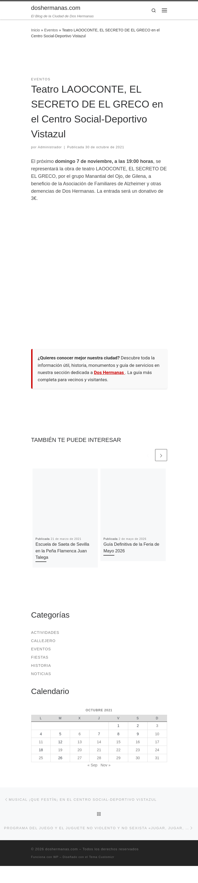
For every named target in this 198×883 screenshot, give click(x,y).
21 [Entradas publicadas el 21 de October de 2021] (99, 750)
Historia (41, 665)
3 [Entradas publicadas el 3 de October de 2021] (157, 726)
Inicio (35, 30)
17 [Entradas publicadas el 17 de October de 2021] (157, 742)
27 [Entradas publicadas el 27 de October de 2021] (80, 758)
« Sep (92, 765)
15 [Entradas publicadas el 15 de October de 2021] (118, 742)
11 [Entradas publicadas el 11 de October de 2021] (41, 742)
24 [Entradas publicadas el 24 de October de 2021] (157, 750)
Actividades (45, 632)
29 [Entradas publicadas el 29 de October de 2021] (118, 758)
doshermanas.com (61, 849)
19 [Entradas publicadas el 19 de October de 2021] (60, 750)
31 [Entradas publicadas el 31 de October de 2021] (157, 758)
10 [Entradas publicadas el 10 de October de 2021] (157, 734)
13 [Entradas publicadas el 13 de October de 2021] (80, 742)
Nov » (105, 765)
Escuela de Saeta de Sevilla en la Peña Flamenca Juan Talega (62, 551)
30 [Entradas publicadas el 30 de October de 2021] (138, 758)
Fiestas (40, 657)
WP (56, 857)
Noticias (41, 674)
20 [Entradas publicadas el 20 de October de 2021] (80, 750)
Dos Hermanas (109, 372)
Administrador (50, 147)
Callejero (43, 641)
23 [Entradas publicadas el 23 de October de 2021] (138, 750)
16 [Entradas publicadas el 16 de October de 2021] (138, 742)
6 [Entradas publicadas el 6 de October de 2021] (80, 734)
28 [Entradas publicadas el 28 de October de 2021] (99, 758)
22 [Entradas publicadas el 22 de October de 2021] (118, 750)
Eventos (51, 30)
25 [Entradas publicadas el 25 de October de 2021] (41, 758)
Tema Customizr (101, 857)
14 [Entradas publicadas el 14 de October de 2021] (99, 742)
